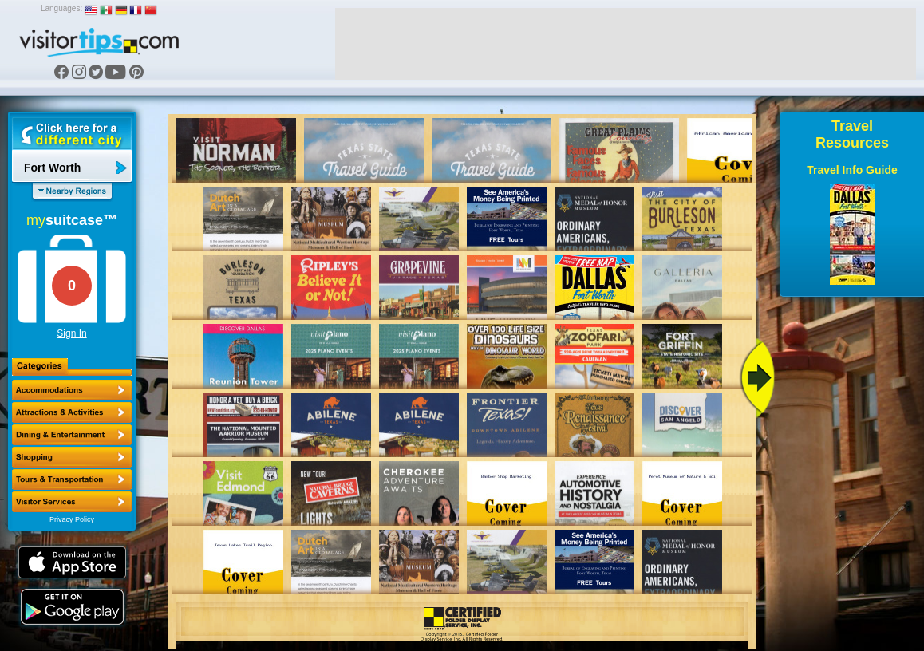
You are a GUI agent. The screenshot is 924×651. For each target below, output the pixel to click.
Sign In (71, 333)
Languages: (61, 8)
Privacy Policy (71, 519)
